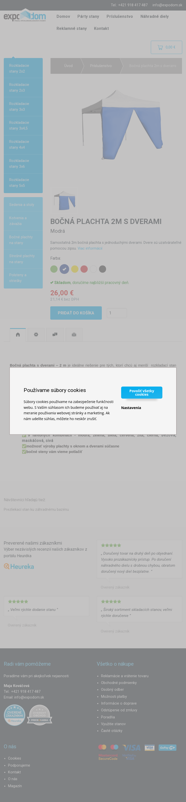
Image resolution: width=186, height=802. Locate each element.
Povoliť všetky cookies (141, 392)
